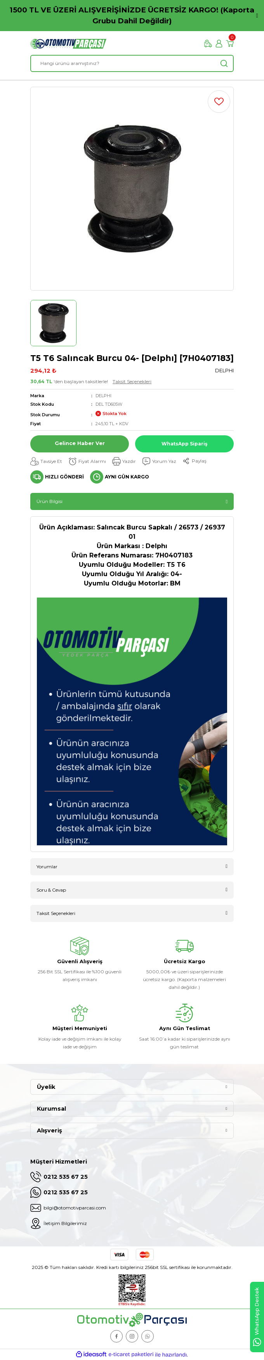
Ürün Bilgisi (49, 501)
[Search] (132, 63)
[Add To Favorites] (219, 101)
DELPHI (103, 395)
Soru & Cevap (51, 890)
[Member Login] (219, 43)
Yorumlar (46, 866)
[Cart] (230, 43)
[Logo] (68, 44)
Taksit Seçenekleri (132, 381)
